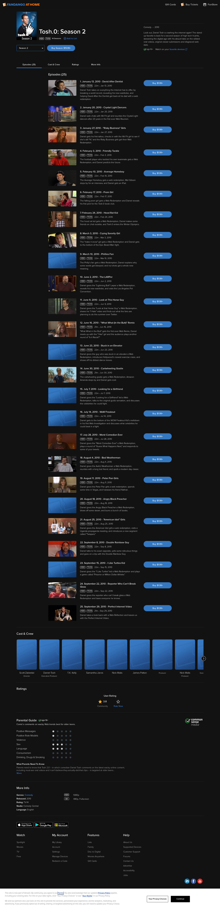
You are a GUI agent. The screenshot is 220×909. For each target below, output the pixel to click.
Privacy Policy (104, 893)
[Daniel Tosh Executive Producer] (49, 658)
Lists (90, 842)
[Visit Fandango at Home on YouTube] (200, 881)
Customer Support (131, 851)
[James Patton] (140, 658)
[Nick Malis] (117, 658)
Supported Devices (132, 847)
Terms (60, 893)
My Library (57, 842)
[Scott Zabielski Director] (26, 658)
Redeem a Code (59, 861)
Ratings (75, 64)
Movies (20, 847)
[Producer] (162, 658)
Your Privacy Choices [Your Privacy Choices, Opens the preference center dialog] (157, 899)
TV (18, 851)
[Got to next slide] (203, 658)
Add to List (72, 38)
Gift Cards (92, 861)
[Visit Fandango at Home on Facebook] (193, 881)
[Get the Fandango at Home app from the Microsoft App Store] (60, 824)
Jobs (125, 875)
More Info (95, 64)
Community (102, 706)
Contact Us (128, 861)
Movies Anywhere (96, 856)
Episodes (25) (29, 64)
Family (91, 847)
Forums (126, 856)
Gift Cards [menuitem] (170, 4)
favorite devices (178, 49)
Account (56, 847)
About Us (127, 842)
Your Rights (87, 896)
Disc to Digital (94, 851)
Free (19, 856)
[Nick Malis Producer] (185, 658)
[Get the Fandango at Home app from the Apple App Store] (24, 824)
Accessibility (129, 870)
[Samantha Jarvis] (94, 658)
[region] (110, 899)
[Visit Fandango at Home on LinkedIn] (187, 881)
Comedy (29, 795)
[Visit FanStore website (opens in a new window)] (210, 4)
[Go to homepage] (21, 4)
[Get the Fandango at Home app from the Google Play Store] (43, 824)
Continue (180, 899)
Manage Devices (60, 856)
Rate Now (118, 706)
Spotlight (21, 842)
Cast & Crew (54, 64)
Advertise (127, 865)
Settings (56, 851)
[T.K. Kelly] (72, 658)
